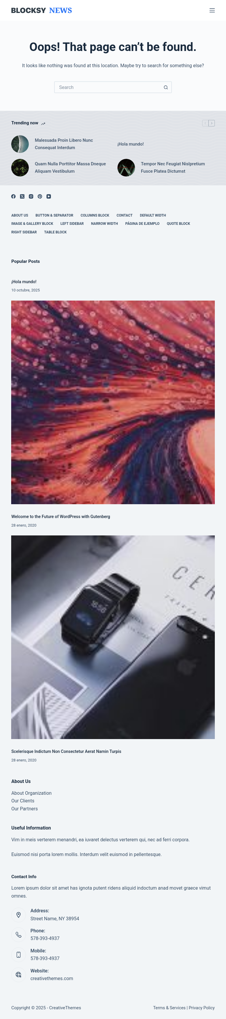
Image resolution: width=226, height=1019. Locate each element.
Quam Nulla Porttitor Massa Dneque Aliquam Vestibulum (70, 167)
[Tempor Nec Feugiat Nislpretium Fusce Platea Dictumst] (126, 168)
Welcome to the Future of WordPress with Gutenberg (60, 516)
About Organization (31, 793)
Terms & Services (169, 1007)
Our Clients (22, 801)
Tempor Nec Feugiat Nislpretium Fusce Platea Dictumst (173, 167)
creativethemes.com (51, 978)
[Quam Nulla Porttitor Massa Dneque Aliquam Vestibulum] (20, 168)
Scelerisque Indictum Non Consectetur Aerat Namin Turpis (66, 751)
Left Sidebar (72, 224)
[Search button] (166, 87)
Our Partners (24, 809)
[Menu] (212, 10)
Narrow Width (104, 224)
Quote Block (178, 224)
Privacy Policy (202, 1007)
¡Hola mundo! (130, 144)
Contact (124, 215)
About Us (19, 215)
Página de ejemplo (142, 224)
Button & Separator (54, 215)
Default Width (153, 215)
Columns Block (95, 215)
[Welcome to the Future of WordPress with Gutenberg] (113, 402)
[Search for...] (107, 87)
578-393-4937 (44, 938)
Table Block (55, 232)
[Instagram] (31, 196)
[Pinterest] (40, 196)
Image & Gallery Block (32, 224)
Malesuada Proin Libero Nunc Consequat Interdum (64, 144)
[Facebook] (13, 196)
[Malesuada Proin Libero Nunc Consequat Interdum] (20, 144)
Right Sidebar (24, 232)
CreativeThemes (65, 1007)
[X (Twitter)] (22, 196)
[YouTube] (48, 196)
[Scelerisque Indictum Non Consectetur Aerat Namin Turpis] (113, 637)
